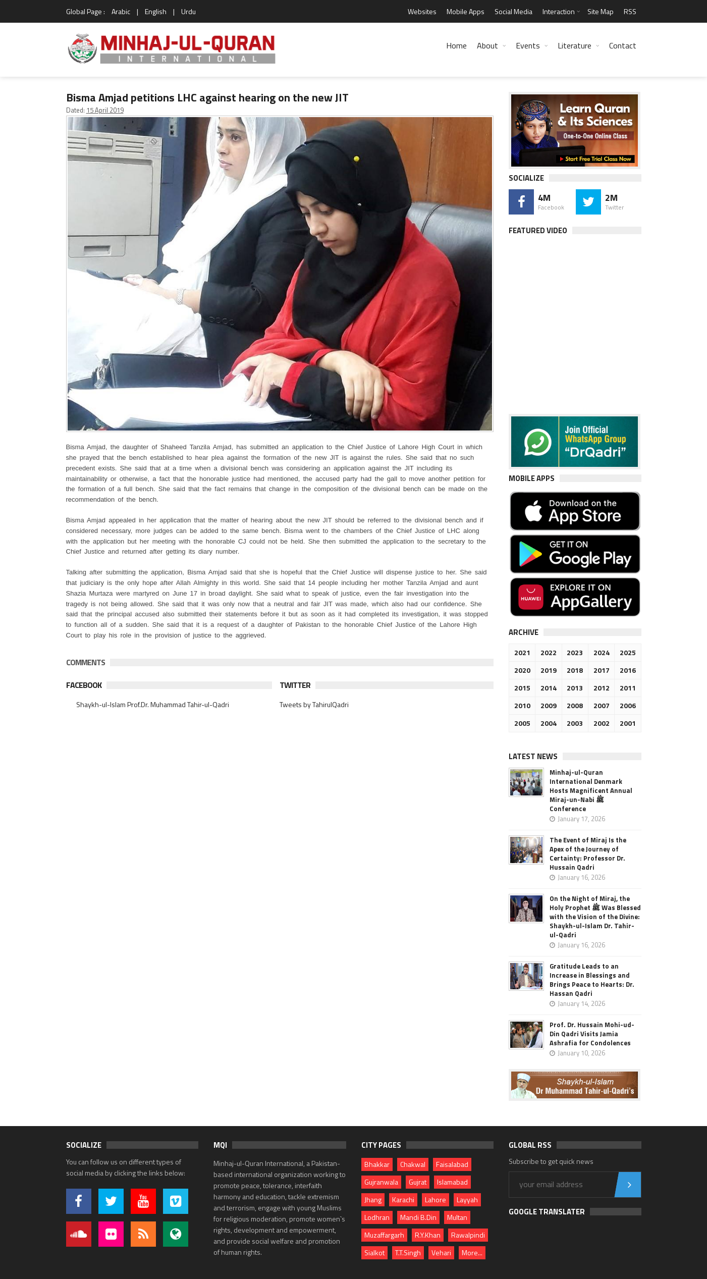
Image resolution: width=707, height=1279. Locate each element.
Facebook (83, 685)
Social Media (513, 11)
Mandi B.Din (418, 1217)
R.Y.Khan (428, 1235)
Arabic (121, 11)
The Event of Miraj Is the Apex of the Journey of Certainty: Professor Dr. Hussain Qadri (588, 853)
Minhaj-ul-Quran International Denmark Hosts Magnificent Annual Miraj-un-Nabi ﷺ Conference (591, 790)
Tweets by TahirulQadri (314, 704)
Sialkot (374, 1252)
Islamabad (452, 1182)
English (156, 11)
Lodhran (377, 1217)
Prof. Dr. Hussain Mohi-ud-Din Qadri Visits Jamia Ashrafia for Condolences (592, 1033)
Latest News (533, 756)
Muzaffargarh (384, 1235)
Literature (574, 45)
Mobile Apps (465, 11)
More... (472, 1252)
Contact (622, 45)
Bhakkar (377, 1164)
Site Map (600, 11)
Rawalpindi (468, 1235)
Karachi (403, 1199)
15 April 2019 (105, 110)
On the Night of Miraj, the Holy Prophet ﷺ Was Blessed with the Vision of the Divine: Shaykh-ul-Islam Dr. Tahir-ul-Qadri (595, 916)
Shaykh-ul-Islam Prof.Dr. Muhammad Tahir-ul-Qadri (152, 704)
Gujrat (417, 1182)
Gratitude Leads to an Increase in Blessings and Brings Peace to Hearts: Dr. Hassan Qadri (592, 980)
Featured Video (538, 230)
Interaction (558, 11)
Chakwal (412, 1164)
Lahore (435, 1199)
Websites (422, 11)
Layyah (467, 1199)
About (487, 45)
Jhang (373, 1199)
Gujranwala (381, 1182)
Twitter (295, 685)
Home (456, 45)
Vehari (441, 1252)
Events (528, 45)
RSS (630, 11)
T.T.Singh (408, 1252)
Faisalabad (452, 1164)
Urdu (188, 11)
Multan (457, 1217)
